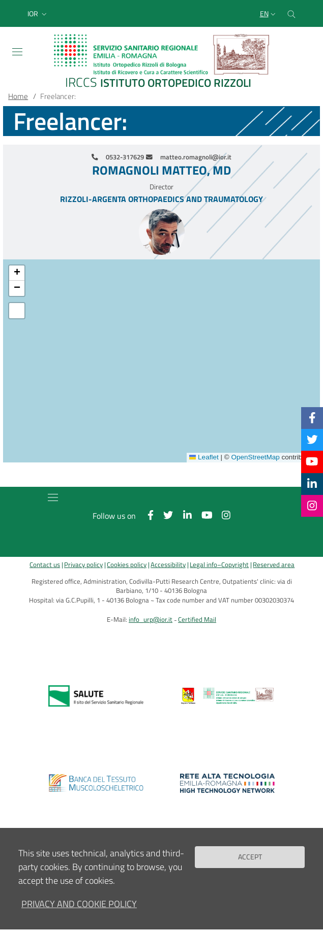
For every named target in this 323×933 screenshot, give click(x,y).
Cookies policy (126, 565)
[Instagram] (312, 505)
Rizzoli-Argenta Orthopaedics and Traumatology (161, 199)
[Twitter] (312, 439)
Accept (250, 856)
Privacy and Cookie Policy (79, 904)
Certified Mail (197, 619)
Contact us (45, 565)
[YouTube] (312, 461)
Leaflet (204, 457)
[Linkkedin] (312, 484)
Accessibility (168, 565)
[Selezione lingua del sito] (269, 14)
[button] (38, 14)
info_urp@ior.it (150, 619)
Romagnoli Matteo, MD (161, 170)
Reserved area (274, 565)
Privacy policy (83, 565)
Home (18, 96)
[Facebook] (312, 418)
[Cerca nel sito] (291, 13)
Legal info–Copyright (219, 565)
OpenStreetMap (255, 457)
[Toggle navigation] (17, 52)
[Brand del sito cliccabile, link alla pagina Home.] (161, 62)
